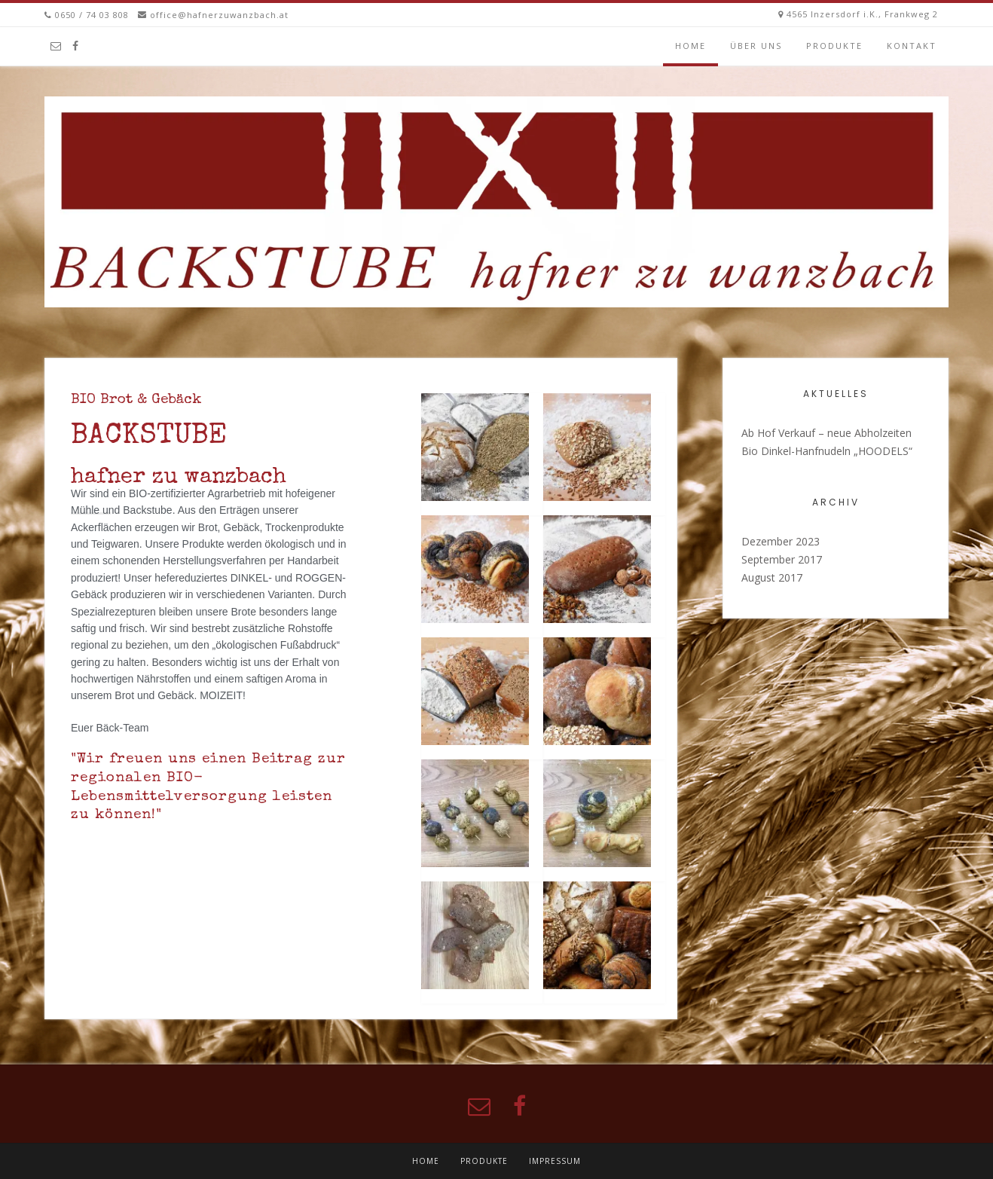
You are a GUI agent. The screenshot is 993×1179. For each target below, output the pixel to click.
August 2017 (771, 577)
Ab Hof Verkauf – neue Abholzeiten (826, 433)
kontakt (911, 45)
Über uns (756, 45)
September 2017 (781, 559)
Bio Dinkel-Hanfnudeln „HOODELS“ (826, 451)
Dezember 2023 (780, 541)
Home (690, 45)
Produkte (834, 45)
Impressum (555, 1161)
